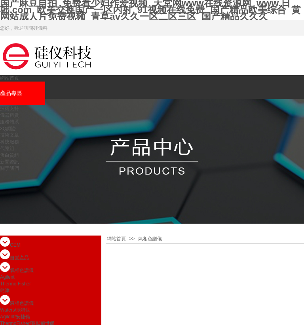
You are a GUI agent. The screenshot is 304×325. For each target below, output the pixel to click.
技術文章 (9, 135)
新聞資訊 (9, 162)
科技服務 (9, 141)
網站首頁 (9, 78)
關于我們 (9, 168)
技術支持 (9, 108)
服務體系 (9, 122)
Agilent (7, 277)
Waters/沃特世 (15, 310)
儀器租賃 (9, 115)
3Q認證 (8, 128)
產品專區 (11, 93)
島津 (5, 290)
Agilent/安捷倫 (15, 316)
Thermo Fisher (15, 284)
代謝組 (7, 148)
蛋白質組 (9, 155)
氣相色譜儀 (150, 238)
